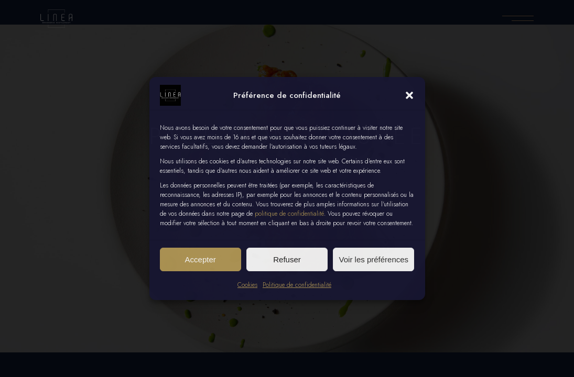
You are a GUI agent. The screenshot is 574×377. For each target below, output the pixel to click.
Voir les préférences (374, 259)
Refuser (287, 259)
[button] (409, 95)
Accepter (200, 259)
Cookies (247, 285)
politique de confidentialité (289, 213)
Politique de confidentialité (297, 285)
